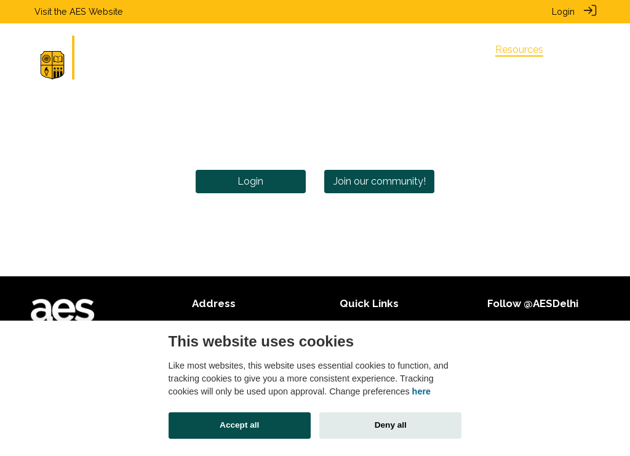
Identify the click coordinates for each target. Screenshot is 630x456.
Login (563, 11)
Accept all (239, 425)
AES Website (96, 11)
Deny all (391, 425)
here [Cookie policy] (421, 391)
